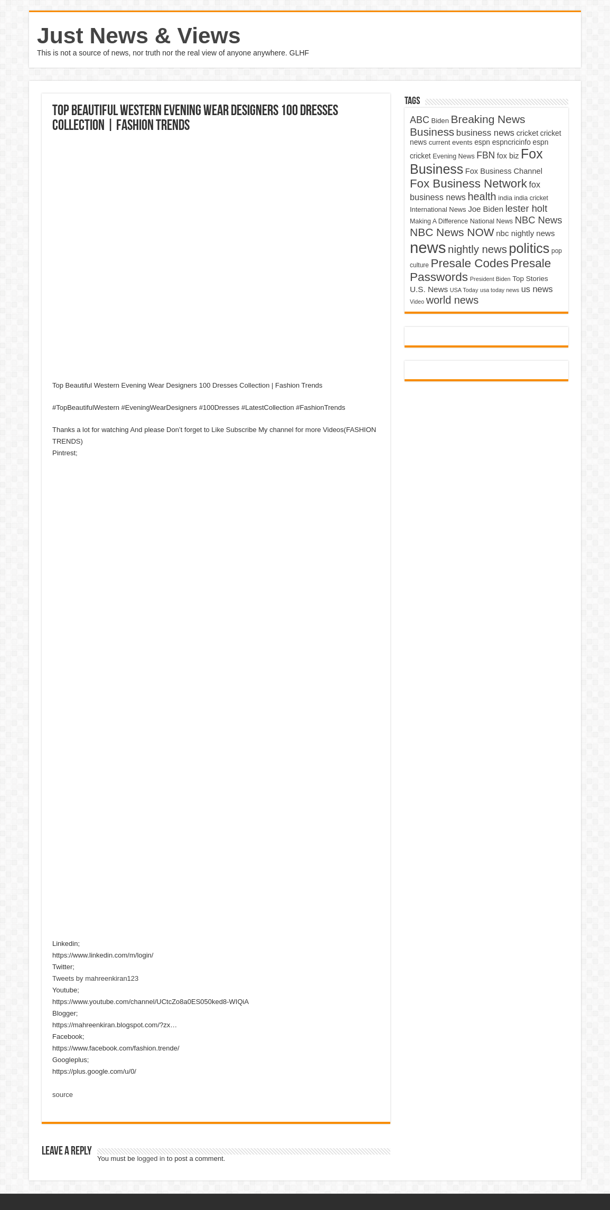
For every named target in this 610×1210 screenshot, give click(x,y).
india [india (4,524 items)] (505, 198)
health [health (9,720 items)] (482, 196)
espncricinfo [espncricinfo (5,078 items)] (511, 142)
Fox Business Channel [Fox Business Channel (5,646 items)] (503, 171)
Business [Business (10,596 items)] (432, 132)
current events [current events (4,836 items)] (451, 142)
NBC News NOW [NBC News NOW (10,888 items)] (452, 232)
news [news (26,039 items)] (428, 247)
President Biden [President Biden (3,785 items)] (490, 279)
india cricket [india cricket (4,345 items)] (531, 198)
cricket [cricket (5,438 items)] (528, 133)
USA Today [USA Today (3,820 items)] (464, 290)
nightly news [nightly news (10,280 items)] (477, 249)
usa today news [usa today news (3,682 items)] (499, 290)
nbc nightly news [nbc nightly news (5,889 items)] (525, 233)
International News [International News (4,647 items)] (438, 209)
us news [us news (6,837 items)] (537, 289)
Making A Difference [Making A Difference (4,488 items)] (439, 221)
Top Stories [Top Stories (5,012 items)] (530, 279)
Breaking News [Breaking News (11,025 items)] (488, 119)
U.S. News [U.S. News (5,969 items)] (429, 289)
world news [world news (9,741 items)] (452, 300)
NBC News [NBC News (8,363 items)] (538, 220)
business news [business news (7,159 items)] (485, 133)
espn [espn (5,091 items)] (482, 142)
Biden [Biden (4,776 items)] (439, 121)
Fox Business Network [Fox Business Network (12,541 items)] (468, 183)
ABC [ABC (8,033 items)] (419, 120)
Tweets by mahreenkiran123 (95, 978)
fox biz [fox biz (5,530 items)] (508, 156)
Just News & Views (139, 35)
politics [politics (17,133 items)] (529, 248)
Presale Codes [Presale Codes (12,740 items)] (470, 263)
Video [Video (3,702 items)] (417, 301)
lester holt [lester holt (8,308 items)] (526, 208)
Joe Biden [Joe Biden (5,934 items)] (485, 208)
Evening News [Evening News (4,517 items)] (453, 156)
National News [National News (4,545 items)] (491, 221)
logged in (151, 1158)
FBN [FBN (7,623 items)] (485, 155)
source (62, 1095)
